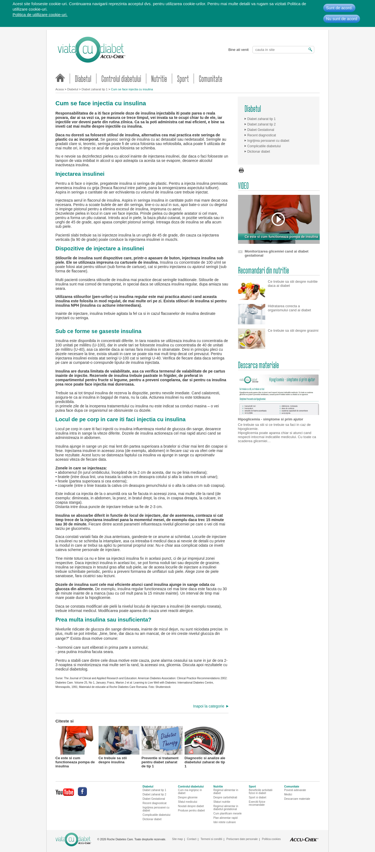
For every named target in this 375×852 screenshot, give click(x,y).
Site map (177, 839)
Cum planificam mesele (228, 813)
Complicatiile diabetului (264, 146)
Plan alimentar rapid (226, 817)
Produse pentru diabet (191, 810)
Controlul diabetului (121, 78)
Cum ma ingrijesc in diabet (190, 792)
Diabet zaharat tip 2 (261, 124)
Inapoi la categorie (208, 706)
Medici (288, 794)
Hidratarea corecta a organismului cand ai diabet (289, 308)
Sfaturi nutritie (222, 801)
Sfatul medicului (187, 801)
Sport (183, 78)
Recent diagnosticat (261, 135)
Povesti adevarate (295, 790)
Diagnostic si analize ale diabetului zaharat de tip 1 (205, 746)
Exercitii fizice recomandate (257, 803)
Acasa (60, 89)
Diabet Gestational (260, 130)
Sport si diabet (257, 797)
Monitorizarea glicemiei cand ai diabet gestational (277, 253)
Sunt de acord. (339, 7)
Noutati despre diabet (191, 806)
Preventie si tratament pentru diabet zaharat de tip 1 (162, 746)
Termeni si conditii (211, 839)
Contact (191, 839)
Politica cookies (271, 839)
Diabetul (83, 78)
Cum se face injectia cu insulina (132, 89)
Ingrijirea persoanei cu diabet (268, 141)
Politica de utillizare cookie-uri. (40, 14)
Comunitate (210, 78)
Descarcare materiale (297, 798)
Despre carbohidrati (225, 797)
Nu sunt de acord (341, 18)
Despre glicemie (188, 797)
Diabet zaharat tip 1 (95, 89)
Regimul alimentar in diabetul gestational (226, 808)
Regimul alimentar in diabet (226, 792)
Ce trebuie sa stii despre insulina (119, 745)
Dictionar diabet (258, 151)
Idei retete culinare (225, 822)
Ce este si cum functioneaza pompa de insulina (76, 746)
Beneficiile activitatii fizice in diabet (261, 792)
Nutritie (159, 78)
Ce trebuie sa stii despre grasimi (293, 330)
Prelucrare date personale (242, 839)
